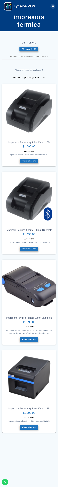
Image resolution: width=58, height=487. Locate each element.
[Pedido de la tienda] (29, 77)
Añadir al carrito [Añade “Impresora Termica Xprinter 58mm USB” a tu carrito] (29, 161)
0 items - (29, 49)
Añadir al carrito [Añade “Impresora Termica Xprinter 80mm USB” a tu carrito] (29, 427)
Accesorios (29, 151)
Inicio (12, 56)
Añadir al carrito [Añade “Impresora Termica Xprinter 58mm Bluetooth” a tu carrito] (29, 249)
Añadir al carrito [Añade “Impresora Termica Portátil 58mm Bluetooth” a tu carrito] (29, 339)
